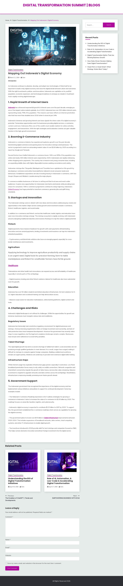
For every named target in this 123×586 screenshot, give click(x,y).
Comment (9, 517)
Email (7, 547)
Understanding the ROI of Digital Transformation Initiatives (20, 481)
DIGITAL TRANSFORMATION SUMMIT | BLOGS (61, 5)
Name (7, 540)
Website (8, 555)
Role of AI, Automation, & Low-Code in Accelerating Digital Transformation (60, 481)
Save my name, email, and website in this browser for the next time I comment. (34, 563)
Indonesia (11, 107)
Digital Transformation (15, 70)
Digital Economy (13, 189)
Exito (23, 77)
